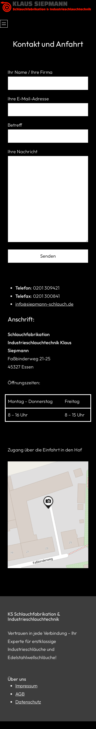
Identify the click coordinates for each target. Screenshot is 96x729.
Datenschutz (28, 702)
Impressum (26, 686)
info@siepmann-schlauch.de (44, 304)
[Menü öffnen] (4, 24)
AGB (20, 694)
